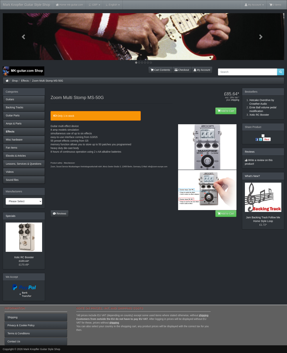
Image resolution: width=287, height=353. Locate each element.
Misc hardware (14, 139)
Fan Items (11, 147)
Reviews (59, 213)
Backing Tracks (14, 107)
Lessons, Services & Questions (23, 163)
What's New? (252, 176)
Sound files (12, 179)
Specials (10, 215)
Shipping (13, 317)
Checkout (182, 69)
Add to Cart (226, 110)
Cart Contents (160, 69)
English (113, 4)
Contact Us (14, 341)
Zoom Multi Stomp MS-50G (47, 80)
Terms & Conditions (19, 333)
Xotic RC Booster (24, 257)
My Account (202, 69)
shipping (235, 100)
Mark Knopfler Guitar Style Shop (26, 5)
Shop (15, 80)
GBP (94, 4)
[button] (24, 36)
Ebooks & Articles (16, 155)
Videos (10, 171)
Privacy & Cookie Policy (21, 325)
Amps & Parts (14, 123)
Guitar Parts (13, 115)
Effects (25, 80)
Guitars (10, 99)
